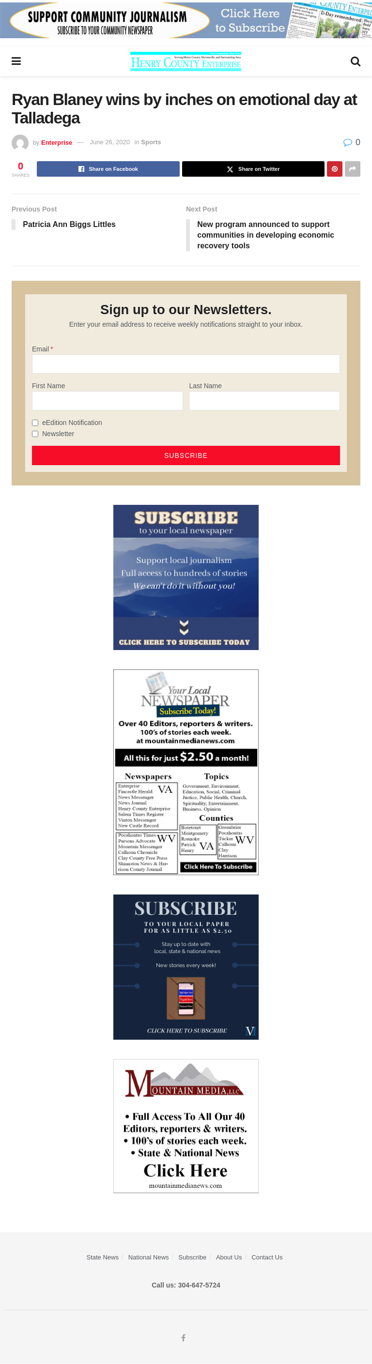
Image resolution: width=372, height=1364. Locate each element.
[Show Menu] (16, 61)
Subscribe (192, 1257)
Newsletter (58, 434)
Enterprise (56, 142)
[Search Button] (355, 61)
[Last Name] (264, 401)
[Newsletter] (35, 434)
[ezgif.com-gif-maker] (186, 577)
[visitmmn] (186, 1126)
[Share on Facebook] (108, 169)
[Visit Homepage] (185, 61)
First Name (48, 386)
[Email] (186, 364)
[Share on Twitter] (253, 169)
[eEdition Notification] (35, 423)
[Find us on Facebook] (183, 1339)
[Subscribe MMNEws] (186, 772)
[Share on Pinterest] (334, 169)
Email (40, 349)
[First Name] (107, 401)
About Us (229, 1257)
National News (148, 1257)
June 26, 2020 (110, 142)
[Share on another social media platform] (352, 169)
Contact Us (266, 1257)
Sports (151, 142)
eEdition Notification (72, 423)
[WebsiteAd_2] (186, 966)
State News (102, 1257)
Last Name (205, 386)
